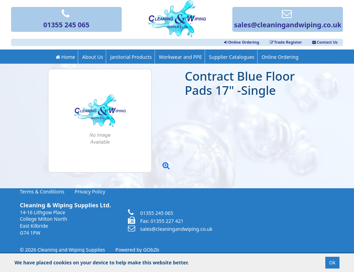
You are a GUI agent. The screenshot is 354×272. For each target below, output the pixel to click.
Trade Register (286, 42)
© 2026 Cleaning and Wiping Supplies (62, 249)
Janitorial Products (131, 57)
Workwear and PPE (180, 57)
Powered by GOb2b (137, 249)
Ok (332, 262)
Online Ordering (241, 42)
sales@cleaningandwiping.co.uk (288, 19)
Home (65, 57)
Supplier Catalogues (231, 57)
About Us (92, 57)
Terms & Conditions (42, 191)
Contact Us (325, 42)
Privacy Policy (90, 191)
